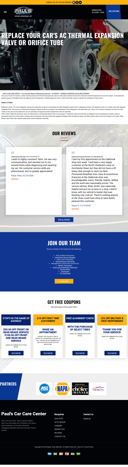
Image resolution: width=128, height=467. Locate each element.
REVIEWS (58, 433)
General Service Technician (65, 261)
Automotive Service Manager (65, 257)
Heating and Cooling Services (81, 156)
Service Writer (65, 269)
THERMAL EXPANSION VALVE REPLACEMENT (74, 93)
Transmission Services (18, 156)
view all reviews (64, 219)
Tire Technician (65, 273)
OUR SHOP (58, 419)
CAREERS (58, 426)
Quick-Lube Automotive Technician (65, 267)
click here (64, 281)
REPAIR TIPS (59, 429)
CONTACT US (59, 436)
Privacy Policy (88, 447)
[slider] (64, 137)
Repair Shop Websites (54, 447)
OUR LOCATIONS (114, 11)
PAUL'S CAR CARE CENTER (11, 93)
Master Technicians (65, 265)
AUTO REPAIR (60, 422)
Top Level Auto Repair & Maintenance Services (35, 93)
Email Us (87, 418)
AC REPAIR (55, 93)
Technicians (65, 271)
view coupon (16, 353)
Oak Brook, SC (98, 156)
